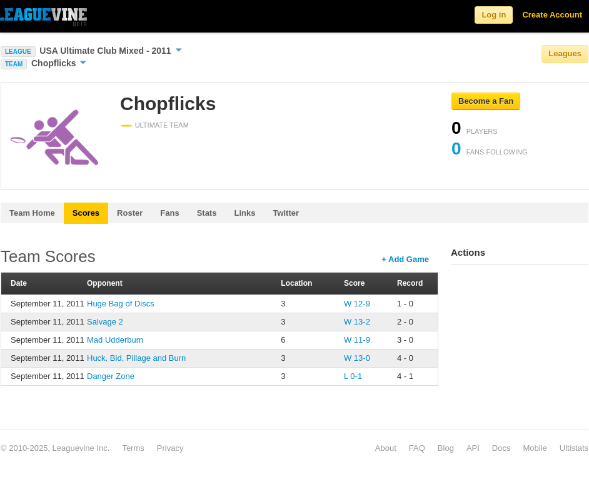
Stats (207, 213)
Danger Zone (110, 376)
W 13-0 (357, 358)
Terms (133, 448)
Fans (169, 213)
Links (244, 213)
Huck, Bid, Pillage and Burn (136, 358)
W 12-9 (357, 303)
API (473, 448)
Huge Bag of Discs (120, 303)
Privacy (170, 448)
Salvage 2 (105, 321)
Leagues (564, 53)
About (385, 448)
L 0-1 (353, 376)
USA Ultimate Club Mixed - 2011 (110, 51)
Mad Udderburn (115, 340)
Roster (130, 213)
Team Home (32, 213)
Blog (446, 448)
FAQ (417, 448)
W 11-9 (357, 340)
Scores (86, 213)
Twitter (286, 213)
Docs (501, 448)
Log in (493, 14)
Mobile (534, 448)
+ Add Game (405, 259)
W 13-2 (357, 321)
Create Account (552, 14)
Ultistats (574, 448)
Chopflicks (58, 63)
